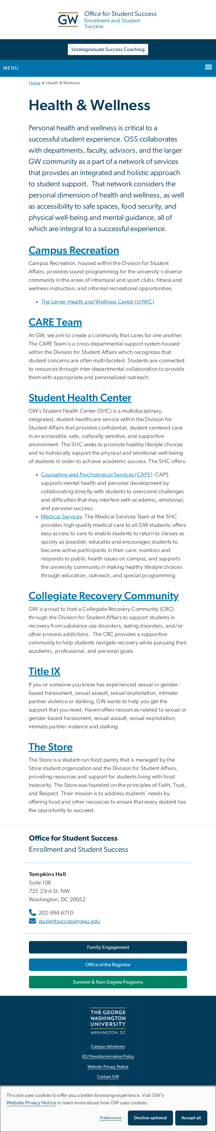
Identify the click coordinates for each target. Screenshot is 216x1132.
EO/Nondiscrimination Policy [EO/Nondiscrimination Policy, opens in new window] (108, 1057)
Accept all (191, 1118)
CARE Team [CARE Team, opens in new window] (55, 322)
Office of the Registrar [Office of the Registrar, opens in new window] (108, 964)
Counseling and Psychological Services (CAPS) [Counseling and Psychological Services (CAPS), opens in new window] (96, 475)
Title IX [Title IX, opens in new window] (44, 671)
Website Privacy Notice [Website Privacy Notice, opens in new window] (108, 1067)
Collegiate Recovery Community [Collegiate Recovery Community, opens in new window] (104, 596)
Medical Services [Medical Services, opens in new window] (61, 517)
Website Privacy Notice (31, 1102)
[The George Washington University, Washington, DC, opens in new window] (108, 1021)
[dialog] (108, 1109)
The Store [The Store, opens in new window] (51, 747)
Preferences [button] (111, 1118)
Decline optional (150, 1118)
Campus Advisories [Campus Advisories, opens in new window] (108, 1047)
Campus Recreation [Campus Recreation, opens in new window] (74, 250)
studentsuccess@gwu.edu (69, 921)
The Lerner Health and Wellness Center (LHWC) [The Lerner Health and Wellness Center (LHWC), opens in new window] (97, 302)
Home (34, 83)
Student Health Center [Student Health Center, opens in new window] (80, 398)
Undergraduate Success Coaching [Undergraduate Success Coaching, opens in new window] (108, 49)
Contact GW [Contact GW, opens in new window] (108, 1077)
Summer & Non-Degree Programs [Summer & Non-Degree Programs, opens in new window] (108, 982)
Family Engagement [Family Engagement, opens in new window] (108, 947)
